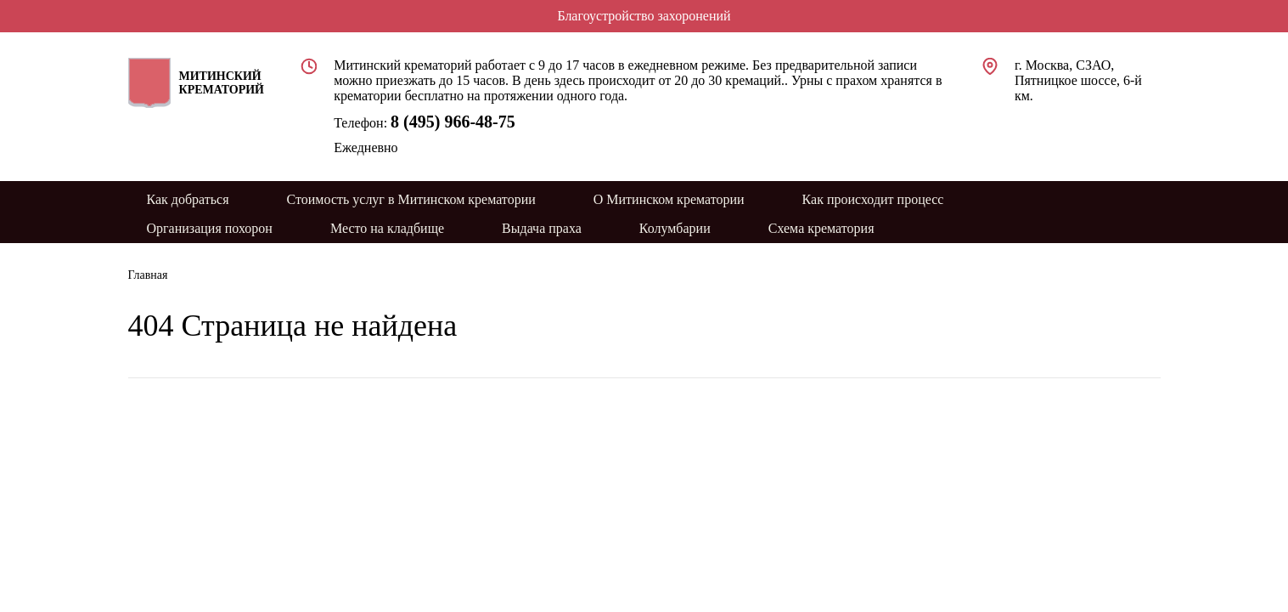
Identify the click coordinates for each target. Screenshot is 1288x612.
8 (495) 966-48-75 (453, 121)
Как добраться (188, 199)
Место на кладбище (387, 228)
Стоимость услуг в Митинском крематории (411, 199)
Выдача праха (542, 228)
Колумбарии (675, 228)
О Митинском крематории (669, 199)
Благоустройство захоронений (643, 15)
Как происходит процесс (873, 199)
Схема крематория (821, 228)
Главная (148, 275)
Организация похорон (210, 228)
